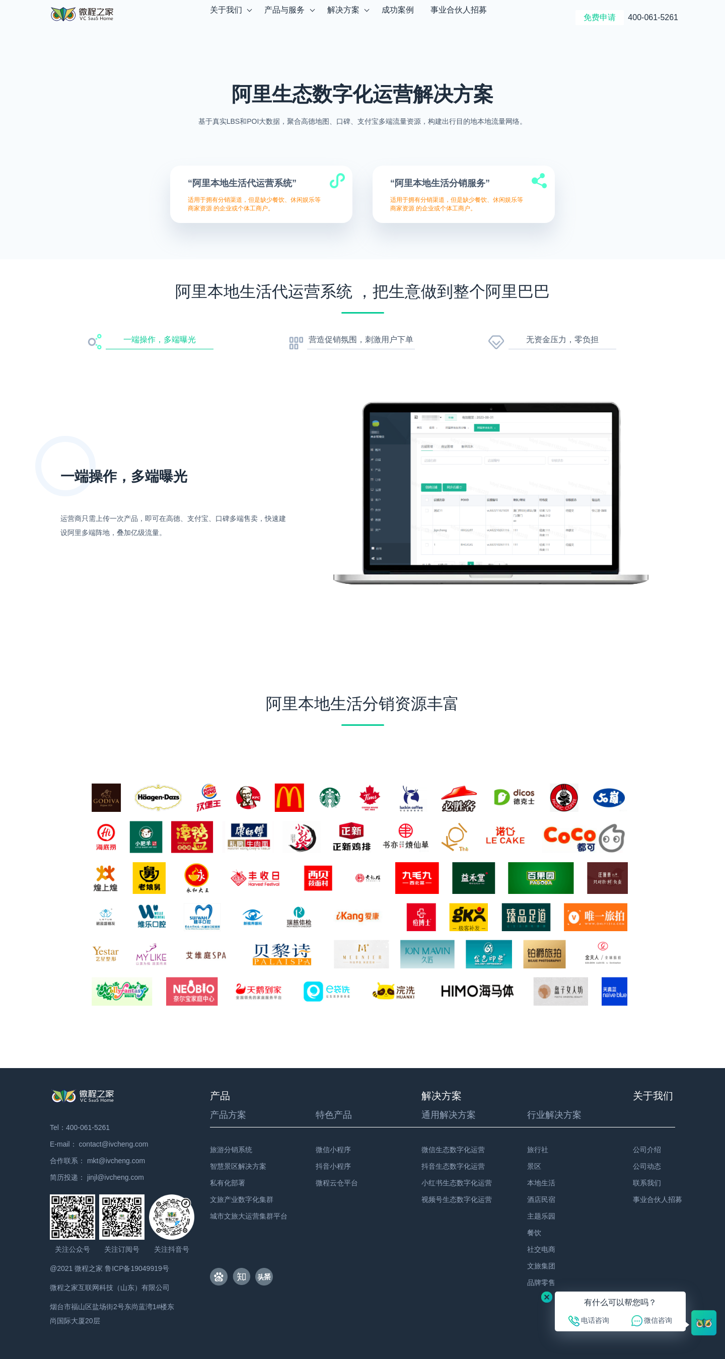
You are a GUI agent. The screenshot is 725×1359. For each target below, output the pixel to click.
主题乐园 (541, 1216)
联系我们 (647, 1183)
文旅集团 (541, 1266)
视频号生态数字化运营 (456, 1199)
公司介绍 (647, 1150)
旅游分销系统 (231, 1150)
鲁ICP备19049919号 (137, 1268)
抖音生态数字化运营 (453, 1166)
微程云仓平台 (337, 1183)
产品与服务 (285, 17)
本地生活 (541, 1183)
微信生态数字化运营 (453, 1150)
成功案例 (398, 17)
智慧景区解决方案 (238, 1166)
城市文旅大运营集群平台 (248, 1216)
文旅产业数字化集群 (241, 1199)
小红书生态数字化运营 (456, 1183)
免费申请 (600, 17)
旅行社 (537, 1150)
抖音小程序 (333, 1166)
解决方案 (344, 17)
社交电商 (541, 1249)
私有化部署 (227, 1183)
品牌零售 (541, 1282)
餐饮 (534, 1233)
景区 (534, 1166)
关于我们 (226, 17)
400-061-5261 (653, 17)
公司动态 (647, 1166)
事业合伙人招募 (458, 17)
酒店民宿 (541, 1199)
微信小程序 (333, 1150)
